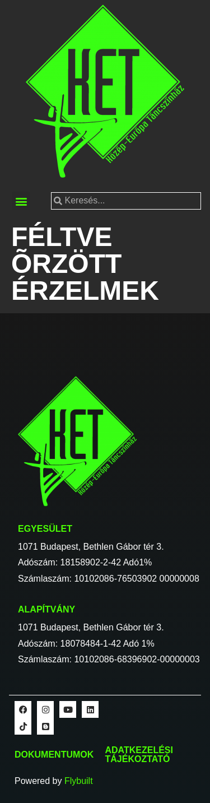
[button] (21, 201)
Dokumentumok (54, 754)
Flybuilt (78, 781)
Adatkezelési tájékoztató (139, 754)
